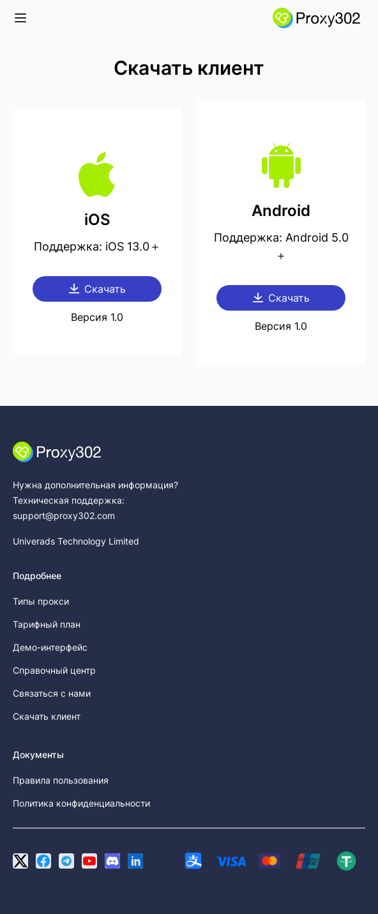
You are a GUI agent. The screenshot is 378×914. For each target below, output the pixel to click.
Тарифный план (46, 624)
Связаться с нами (52, 693)
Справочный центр (54, 670)
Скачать (97, 289)
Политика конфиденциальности (81, 803)
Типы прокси (41, 601)
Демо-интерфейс (50, 647)
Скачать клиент (46, 716)
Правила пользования (61, 780)
